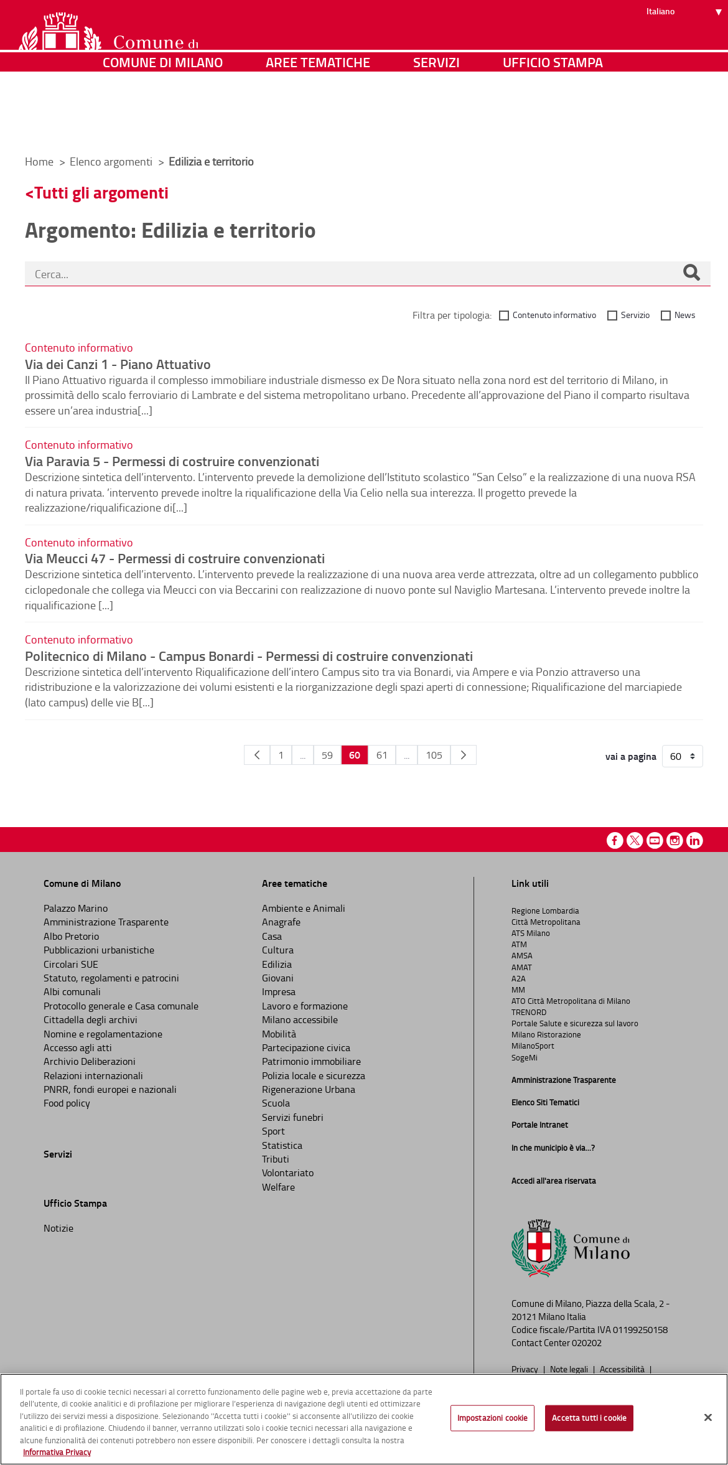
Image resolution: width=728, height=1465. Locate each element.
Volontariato (288, 1172)
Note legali (570, 1368)
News (685, 315)
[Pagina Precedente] (257, 755)
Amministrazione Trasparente (106, 922)
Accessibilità (623, 1368)
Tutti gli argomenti (101, 192)
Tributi (275, 1159)
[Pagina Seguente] (463, 755)
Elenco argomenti (112, 161)
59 (327, 755)
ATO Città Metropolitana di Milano (570, 1000)
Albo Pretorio (71, 936)
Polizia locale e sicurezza (313, 1075)
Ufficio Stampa (553, 127)
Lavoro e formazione (305, 1006)
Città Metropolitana (546, 921)
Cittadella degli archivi (91, 1019)
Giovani (278, 978)
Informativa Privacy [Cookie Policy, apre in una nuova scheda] (57, 1452)
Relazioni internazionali (93, 1075)
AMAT (521, 967)
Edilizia (277, 964)
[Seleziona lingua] (686, 56)
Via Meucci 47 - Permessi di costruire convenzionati (175, 558)
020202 (587, 1342)
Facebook (615, 840)
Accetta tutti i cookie (589, 1417)
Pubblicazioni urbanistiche (99, 950)
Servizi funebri (293, 1117)
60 (354, 754)
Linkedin (694, 840)
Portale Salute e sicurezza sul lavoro (574, 1023)
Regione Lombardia (545, 910)
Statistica (282, 1145)
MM (518, 989)
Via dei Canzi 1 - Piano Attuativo (118, 363)
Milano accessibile (300, 1019)
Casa (272, 936)
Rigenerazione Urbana (308, 1089)
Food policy (67, 1103)
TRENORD (528, 1012)
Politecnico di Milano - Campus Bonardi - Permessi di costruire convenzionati (249, 655)
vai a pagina (630, 756)
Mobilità (279, 1034)
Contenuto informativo (554, 315)
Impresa (279, 991)
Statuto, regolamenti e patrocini (111, 978)
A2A (518, 978)
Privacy (525, 1368)
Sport (273, 1131)
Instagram (674, 840)
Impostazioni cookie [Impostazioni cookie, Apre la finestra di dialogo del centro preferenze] (492, 1417)
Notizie (58, 1228)
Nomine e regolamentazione (103, 1034)
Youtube (654, 840)
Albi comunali (72, 991)
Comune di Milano (163, 127)
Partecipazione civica (306, 1047)
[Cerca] (691, 273)
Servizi (436, 127)
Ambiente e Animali (303, 908)
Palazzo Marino (76, 908)
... (303, 755)
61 (382, 755)
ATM (519, 944)
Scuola (276, 1103)
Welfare (278, 1187)
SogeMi (524, 1057)
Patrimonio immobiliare (311, 1061)
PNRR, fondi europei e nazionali (110, 1089)
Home (39, 161)
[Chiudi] (708, 1417)
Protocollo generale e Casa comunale (121, 1006)
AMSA (522, 955)
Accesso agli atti (78, 1047)
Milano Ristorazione (546, 1034)
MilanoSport (532, 1045)
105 (434, 755)
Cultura (278, 950)
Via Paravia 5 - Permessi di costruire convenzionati (172, 460)
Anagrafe (281, 922)
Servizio (635, 315)
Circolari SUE (71, 964)
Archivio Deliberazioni (90, 1061)
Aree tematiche (318, 127)
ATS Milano (530, 932)
